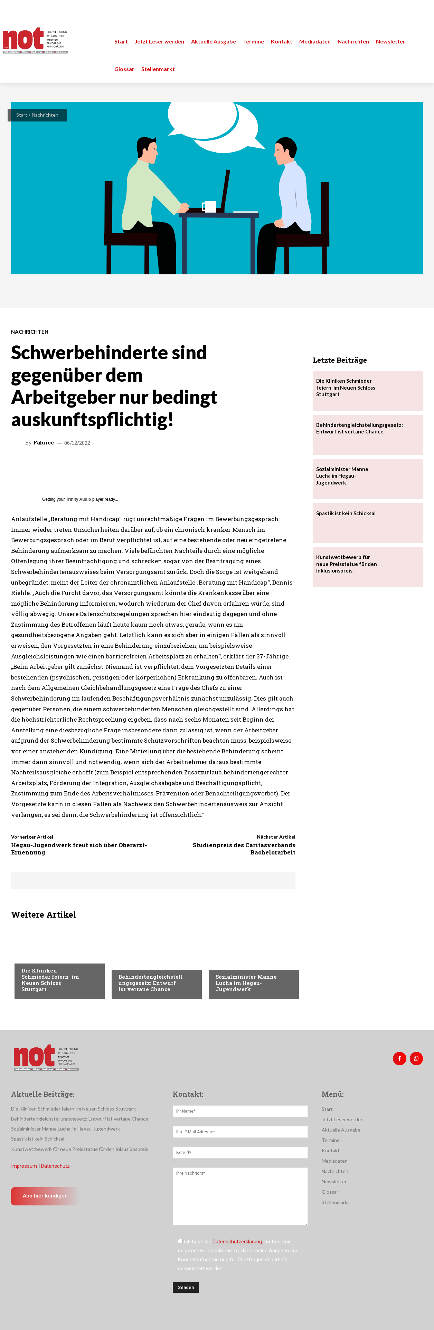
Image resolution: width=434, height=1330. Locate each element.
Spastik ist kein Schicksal (346, 513)
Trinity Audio (78, 499)
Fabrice (44, 442)
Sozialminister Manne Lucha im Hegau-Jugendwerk (246, 982)
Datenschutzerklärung (237, 1242)
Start (21, 115)
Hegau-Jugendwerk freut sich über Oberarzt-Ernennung (79, 848)
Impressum (24, 1166)
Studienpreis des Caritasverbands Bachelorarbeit (244, 848)
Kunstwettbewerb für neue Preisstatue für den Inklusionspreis (346, 564)
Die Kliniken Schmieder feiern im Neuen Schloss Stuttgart (50, 979)
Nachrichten (45, 115)
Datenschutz (55, 1166)
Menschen (130, 963)
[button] (421, 14)
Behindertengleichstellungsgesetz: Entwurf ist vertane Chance (151, 982)
